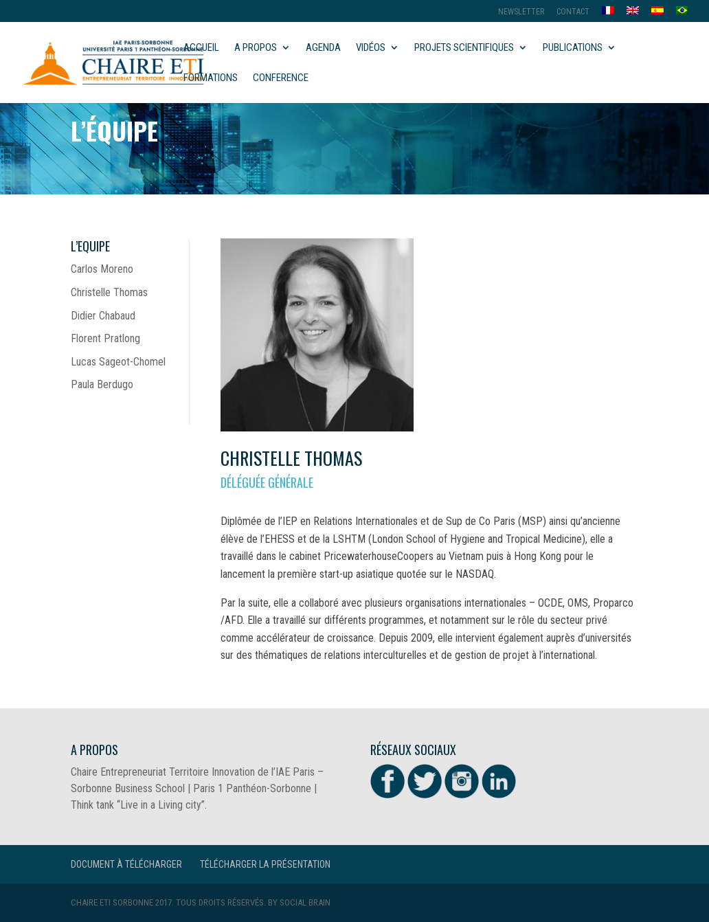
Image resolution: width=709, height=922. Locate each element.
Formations (210, 78)
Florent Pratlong (105, 338)
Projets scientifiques (464, 48)
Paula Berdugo (102, 384)
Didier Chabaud (103, 315)
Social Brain (305, 902)
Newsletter (521, 12)
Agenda (323, 48)
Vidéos (370, 48)
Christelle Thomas (109, 292)
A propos (255, 48)
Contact (572, 12)
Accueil (201, 48)
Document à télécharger (126, 864)
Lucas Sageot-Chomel (118, 361)
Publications (573, 48)
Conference (280, 78)
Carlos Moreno (102, 269)
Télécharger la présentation (265, 864)
